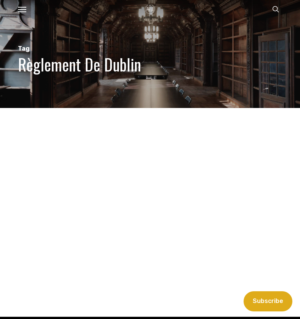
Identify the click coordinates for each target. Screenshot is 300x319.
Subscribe (268, 301)
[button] (22, 9)
